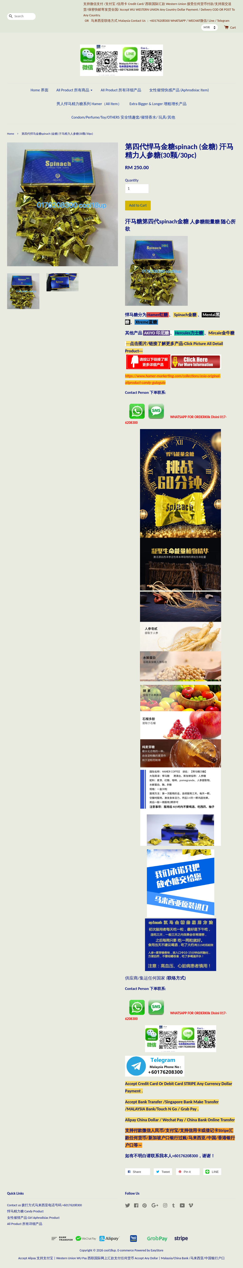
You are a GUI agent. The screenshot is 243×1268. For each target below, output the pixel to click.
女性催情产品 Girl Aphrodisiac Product (33, 1218)
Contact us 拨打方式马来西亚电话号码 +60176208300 (44, 1205)
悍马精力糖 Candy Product (25, 1211)
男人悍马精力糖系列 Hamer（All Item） (89, 104)
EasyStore (157, 1250)
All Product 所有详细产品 (121, 90)
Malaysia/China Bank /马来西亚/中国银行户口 (193, 1258)
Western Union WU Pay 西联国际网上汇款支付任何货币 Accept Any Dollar (107, 1258)
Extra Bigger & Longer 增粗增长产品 (158, 104)
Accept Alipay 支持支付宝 (35, 1258)
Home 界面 (39, 90)
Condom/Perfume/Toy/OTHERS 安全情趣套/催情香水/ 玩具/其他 (123, 117)
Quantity (132, 180)
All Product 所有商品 (74, 90)
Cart (233, 28)
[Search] (21, 16)
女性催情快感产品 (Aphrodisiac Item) (179, 90)
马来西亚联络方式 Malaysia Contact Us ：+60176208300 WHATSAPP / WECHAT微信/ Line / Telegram (160, 21)
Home (10, 133)
